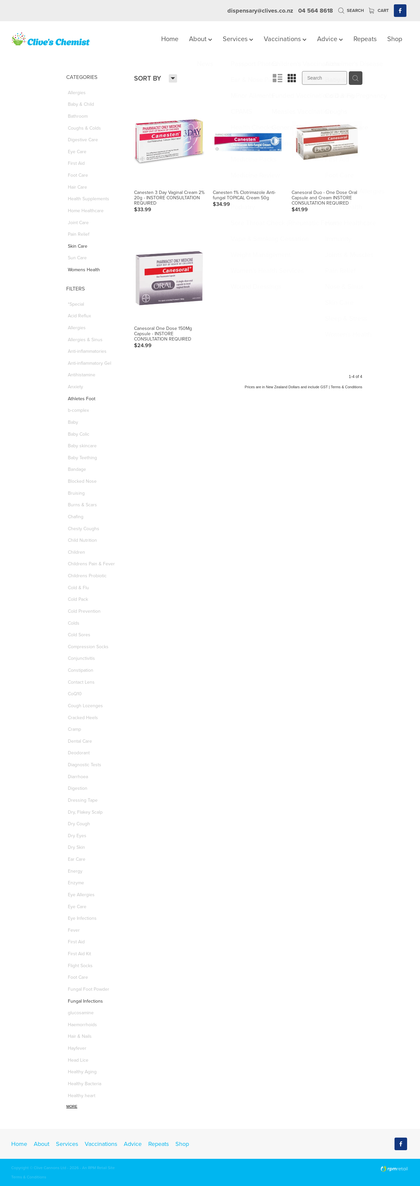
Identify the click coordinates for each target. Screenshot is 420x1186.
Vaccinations (285, 38)
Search (351, 10)
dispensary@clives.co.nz (260, 10)
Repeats (365, 38)
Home (169, 38)
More (72, 1106)
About (200, 38)
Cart (379, 10)
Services (238, 38)
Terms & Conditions (28, 1177)
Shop (394, 38)
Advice (330, 38)
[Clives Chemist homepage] (51, 39)
